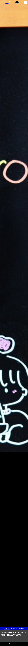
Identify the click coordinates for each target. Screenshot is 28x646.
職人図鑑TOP (5, 643)
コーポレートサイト (6, 1)
